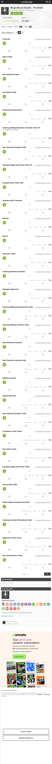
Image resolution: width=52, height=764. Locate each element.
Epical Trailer (7, 57)
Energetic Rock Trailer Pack (13, 183)
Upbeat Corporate (9, 378)
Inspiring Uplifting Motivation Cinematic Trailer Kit (21, 128)
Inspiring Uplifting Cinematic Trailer (16, 325)
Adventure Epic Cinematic (12, 200)
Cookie (39, 694)
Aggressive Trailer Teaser (12, 538)
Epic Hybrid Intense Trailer (12, 555)
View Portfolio (16, 13)
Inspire (5, 236)
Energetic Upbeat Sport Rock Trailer (16, 467)
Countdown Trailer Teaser (12, 431)
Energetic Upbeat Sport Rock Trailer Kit (17, 165)
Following (28, 27)
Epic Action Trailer (9, 449)
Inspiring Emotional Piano (12, 110)
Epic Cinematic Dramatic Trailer (14, 147)
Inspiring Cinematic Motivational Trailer (17, 520)
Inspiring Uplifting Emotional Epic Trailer (18, 307)
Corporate (6, 39)
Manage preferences (26, 738)
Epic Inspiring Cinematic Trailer (14, 413)
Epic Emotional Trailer (11, 74)
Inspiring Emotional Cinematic (14, 271)
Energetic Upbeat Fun (11, 289)
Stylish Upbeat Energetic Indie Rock (16, 502)
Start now (18, 656)
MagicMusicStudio (44, 39)
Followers (18, 27)
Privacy (47, 694)
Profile (3, 26)
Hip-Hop (6, 218)
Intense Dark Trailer (10, 484)
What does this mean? (7, 616)
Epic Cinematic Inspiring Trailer (14, 360)
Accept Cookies (26, 731)
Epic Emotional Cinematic (12, 342)
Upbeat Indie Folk (9, 396)
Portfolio (9, 26)
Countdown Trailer (9, 92)
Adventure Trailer (9, 254)
